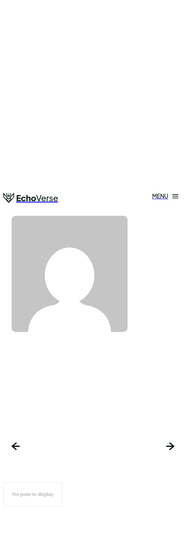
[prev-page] (17, 447)
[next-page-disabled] (171, 447)
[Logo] (30, 198)
